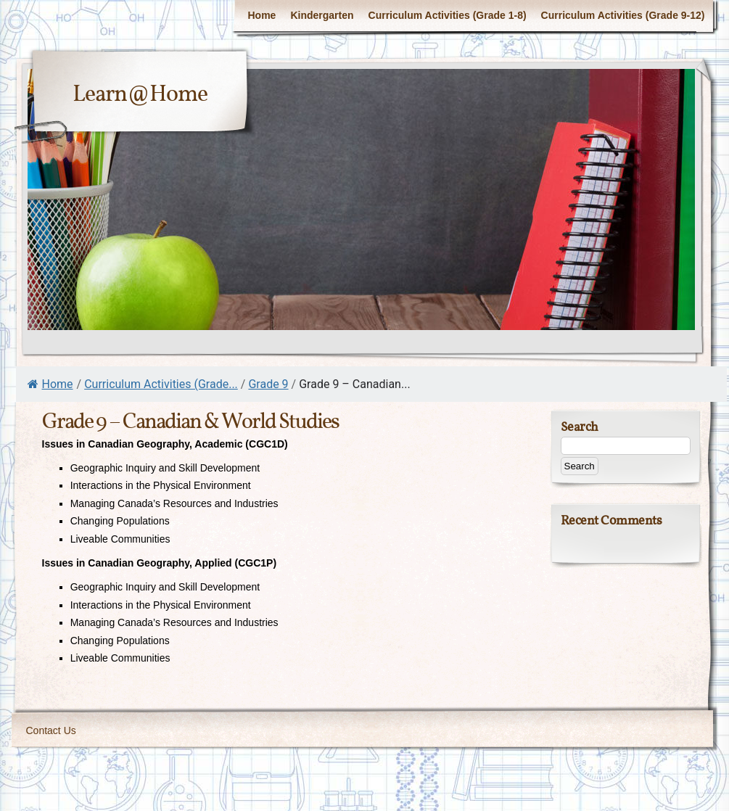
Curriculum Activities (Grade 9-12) (623, 15)
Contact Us (51, 730)
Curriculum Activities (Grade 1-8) (447, 15)
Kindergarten (321, 15)
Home (261, 15)
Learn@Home (140, 95)
